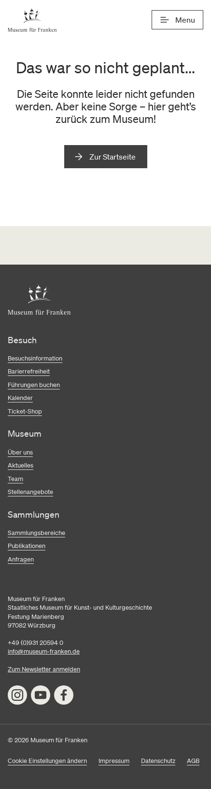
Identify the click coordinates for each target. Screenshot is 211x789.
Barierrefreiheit (29, 371)
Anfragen (21, 559)
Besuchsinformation (35, 358)
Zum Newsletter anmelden (44, 669)
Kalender (20, 398)
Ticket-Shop (25, 411)
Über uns (20, 452)
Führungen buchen (34, 385)
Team (15, 479)
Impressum (113, 761)
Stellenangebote (30, 492)
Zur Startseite (112, 156)
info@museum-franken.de (44, 651)
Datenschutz (158, 761)
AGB (193, 761)
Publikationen (26, 546)
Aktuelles (20, 465)
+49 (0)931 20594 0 (35, 643)
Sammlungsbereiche (36, 533)
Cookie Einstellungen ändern (47, 761)
